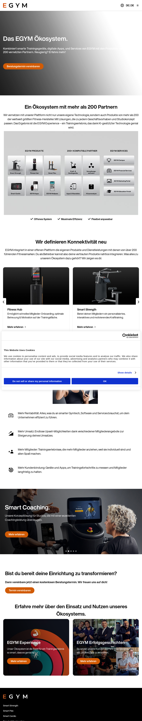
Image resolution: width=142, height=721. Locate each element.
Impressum (103, 709)
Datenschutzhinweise (121, 709)
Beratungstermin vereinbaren (23, 66)
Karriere (7, 673)
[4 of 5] (73, 255)
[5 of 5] (76, 255)
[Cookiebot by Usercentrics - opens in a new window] (124, 336)
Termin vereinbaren (20, 506)
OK (105, 381)
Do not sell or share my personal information (37, 381)
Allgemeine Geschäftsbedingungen (106, 712)
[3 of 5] (71, 255)
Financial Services (12, 679)
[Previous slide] (3, 218)
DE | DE (130, 5)
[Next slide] (138, 218)
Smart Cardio (9, 632)
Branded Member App (13, 637)
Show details (125, 372)
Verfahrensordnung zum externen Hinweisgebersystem (104, 706)
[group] (36, 215)
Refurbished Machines (14, 653)
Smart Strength (10, 621)
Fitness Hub (9, 647)
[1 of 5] (66, 255)
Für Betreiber (9, 658)
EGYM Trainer (9, 642)
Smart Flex (8, 626)
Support (7, 668)
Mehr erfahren (15, 243)
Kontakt (7, 663)
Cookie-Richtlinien (87, 709)
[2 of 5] (68, 255)
